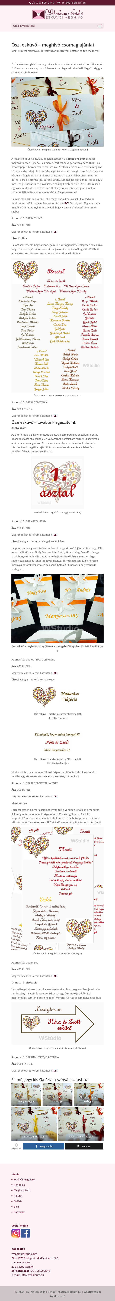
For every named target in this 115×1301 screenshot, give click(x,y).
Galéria (18, 1201)
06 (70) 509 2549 (35, 1292)
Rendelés (19, 1184)
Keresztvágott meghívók (54, 51)
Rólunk (18, 1195)
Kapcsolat (19, 1212)
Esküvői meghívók (24, 1179)
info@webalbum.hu (69, 1292)
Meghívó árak (22, 1190)
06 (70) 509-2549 (43, 2)
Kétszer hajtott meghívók (84, 51)
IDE (66, 203)
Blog (14, 51)
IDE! (55, 231)
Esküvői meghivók (28, 51)
